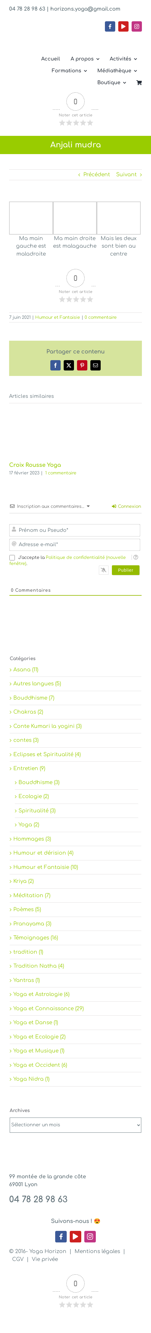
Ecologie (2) (33, 796)
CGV (18, 1259)
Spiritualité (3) (36, 811)
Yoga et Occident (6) (40, 1065)
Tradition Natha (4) (38, 966)
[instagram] (137, 26)
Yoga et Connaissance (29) (48, 1008)
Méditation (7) (31, 895)
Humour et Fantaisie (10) (45, 867)
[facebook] (110, 26)
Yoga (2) (28, 825)
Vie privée (45, 1259)
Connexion (126, 506)
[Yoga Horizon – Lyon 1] (54, 34)
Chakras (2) (28, 712)
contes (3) (26, 740)
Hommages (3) (32, 839)
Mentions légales (97, 1251)
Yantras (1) (26, 980)
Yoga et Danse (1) (35, 1022)
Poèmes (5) (27, 909)
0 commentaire (101, 317)
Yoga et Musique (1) (38, 1051)
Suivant (126, 174)
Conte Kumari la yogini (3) (47, 726)
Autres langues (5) (37, 684)
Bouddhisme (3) (38, 782)
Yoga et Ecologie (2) (39, 1037)
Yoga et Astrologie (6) (41, 994)
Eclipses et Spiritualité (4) (47, 754)
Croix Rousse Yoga (35, 465)
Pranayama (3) (32, 924)
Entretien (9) (29, 768)
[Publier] (125, 570)
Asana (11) (25, 670)
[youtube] (123, 26)
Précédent (96, 174)
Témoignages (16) (35, 938)
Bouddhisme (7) (33, 698)
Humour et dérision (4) (43, 853)
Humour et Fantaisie (57, 317)
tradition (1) (28, 952)
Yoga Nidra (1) (31, 1079)
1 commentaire (60, 473)
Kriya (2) (23, 881)
